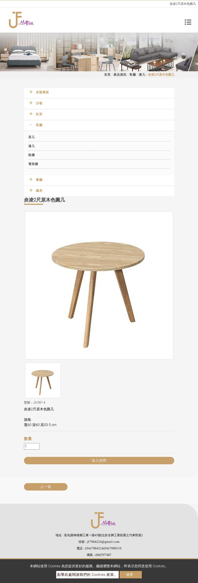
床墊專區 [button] (42, 92)
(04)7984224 (94, 548)
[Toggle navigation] (188, 20)
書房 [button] (39, 190)
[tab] (99, 93)
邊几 (142, 74)
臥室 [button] (39, 114)
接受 (129, 575)
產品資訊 (120, 74)
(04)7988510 (112, 548)
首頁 (107, 74)
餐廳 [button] (39, 179)
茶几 (31, 137)
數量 (28, 438)
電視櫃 (33, 164)
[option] (99, 285)
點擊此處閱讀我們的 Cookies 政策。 (87, 575)
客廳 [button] (39, 125)
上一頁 (45, 487)
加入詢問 (99, 460)
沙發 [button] (39, 103)
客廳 (132, 74)
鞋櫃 (31, 155)
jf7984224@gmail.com (103, 541)
